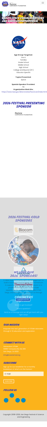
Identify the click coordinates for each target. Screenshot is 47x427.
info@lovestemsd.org (11, 355)
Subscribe (9, 381)
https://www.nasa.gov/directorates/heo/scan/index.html (24, 92)
